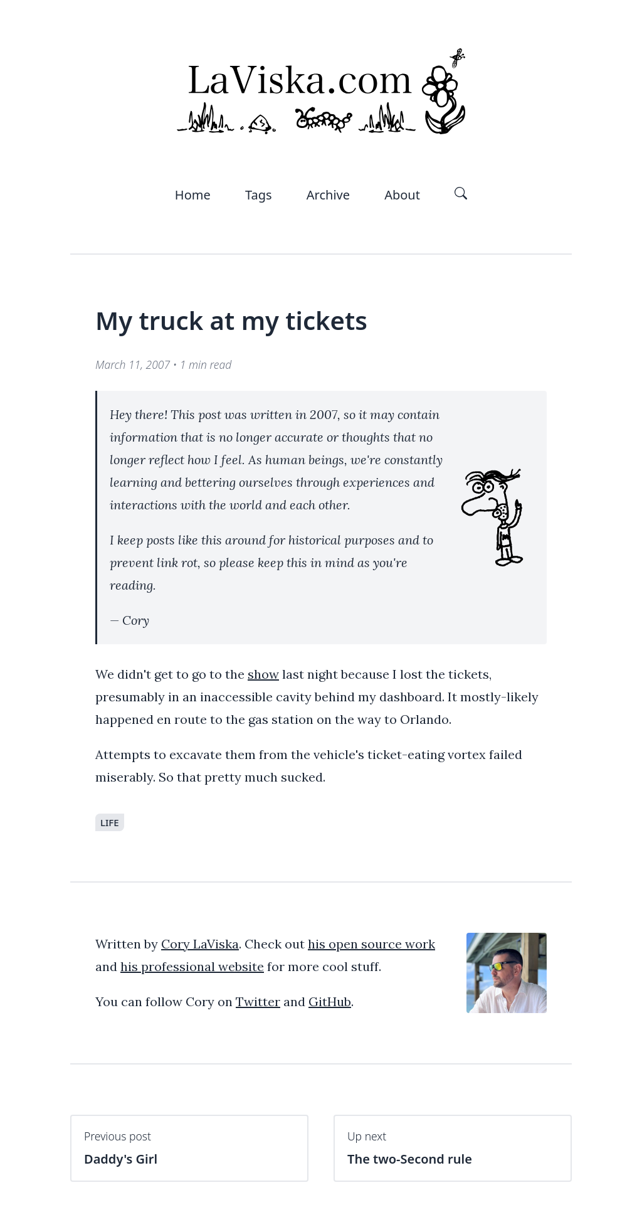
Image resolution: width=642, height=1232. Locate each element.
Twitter (258, 1001)
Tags (258, 194)
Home (193, 194)
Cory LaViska (200, 944)
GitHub (329, 1001)
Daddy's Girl (189, 1147)
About (402, 194)
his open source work (371, 944)
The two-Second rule (452, 1147)
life (109, 822)
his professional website (192, 966)
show (263, 674)
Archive (328, 194)
